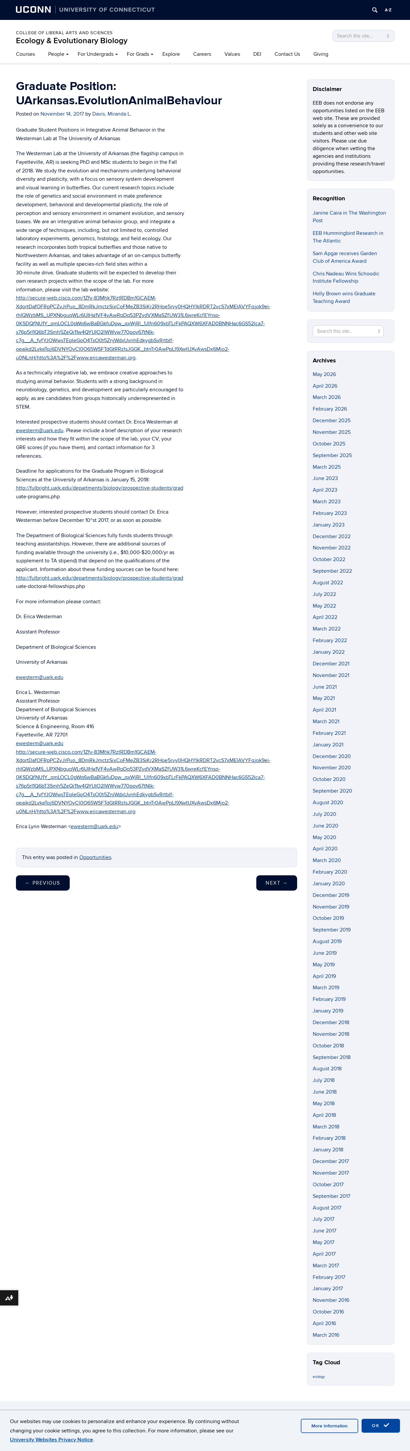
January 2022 (329, 652)
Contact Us (287, 54)
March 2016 (326, 1335)
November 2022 (332, 547)
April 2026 (325, 386)
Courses (25, 54)
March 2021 (326, 721)
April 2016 (324, 1323)
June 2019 (325, 953)
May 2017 (323, 1242)
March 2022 (327, 629)
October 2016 (328, 1311)
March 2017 (326, 1265)
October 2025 (329, 443)
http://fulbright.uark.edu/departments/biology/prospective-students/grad (99, 488)
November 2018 (331, 1034)
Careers (202, 54)
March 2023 (327, 501)
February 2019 (329, 999)
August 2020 (328, 802)
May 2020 (324, 837)
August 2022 (328, 582)
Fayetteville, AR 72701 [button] (41, 734)
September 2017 (331, 1196)
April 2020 (325, 848)
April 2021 (324, 710)
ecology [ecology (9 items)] (319, 1377)
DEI (257, 54)
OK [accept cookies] (381, 1425)
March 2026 (327, 397)
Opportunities (95, 857)
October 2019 (328, 918)
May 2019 (324, 964)
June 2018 (325, 1092)
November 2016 (331, 1300)
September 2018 (332, 1057)
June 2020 (325, 825)
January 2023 (329, 525)
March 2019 (326, 987)
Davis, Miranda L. (111, 114)
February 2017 (329, 1277)
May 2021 (324, 698)
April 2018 (324, 1115)
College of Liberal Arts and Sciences (64, 33)
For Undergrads (96, 54)
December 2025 (332, 420)
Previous (42, 883)
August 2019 (327, 941)
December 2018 (331, 1022)
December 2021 (331, 663)
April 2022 (325, 617)
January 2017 (328, 1288)
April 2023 (325, 490)
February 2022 (330, 640)
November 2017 (331, 1173)
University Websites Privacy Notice (51, 1439)
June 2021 (325, 687)
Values (232, 54)
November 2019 (331, 907)
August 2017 (327, 1208)
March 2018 (326, 1126)
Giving (320, 54)
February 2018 (329, 1138)
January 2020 (329, 883)
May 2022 (324, 606)
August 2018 (327, 1068)
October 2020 (329, 779)
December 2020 (332, 756)
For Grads (138, 54)
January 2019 (328, 1011)
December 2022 (332, 536)
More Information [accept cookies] (329, 1426)
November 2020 (332, 767)
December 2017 (331, 1161)
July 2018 (324, 1080)
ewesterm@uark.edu (39, 430)
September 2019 (332, 929)
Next (277, 883)
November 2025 (332, 432)
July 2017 (323, 1219)
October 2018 (328, 1045)
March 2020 (327, 860)
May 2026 (324, 374)
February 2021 (329, 733)
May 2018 (324, 1103)
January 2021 (328, 744)
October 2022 (329, 559)
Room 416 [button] (82, 726)
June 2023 (325, 478)
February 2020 (330, 872)
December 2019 (331, 895)
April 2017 (324, 1254)
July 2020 (324, 814)
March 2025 (327, 467)
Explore (171, 54)
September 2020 (332, 791)
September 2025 (332, 455)
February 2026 (330, 409)
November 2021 (331, 675)
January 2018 (328, 1149)
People (56, 54)
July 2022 (324, 594)
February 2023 (330, 513)
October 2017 (328, 1184)
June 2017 (324, 1230)
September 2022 (332, 571)
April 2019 (324, 976)
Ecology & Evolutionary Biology (71, 41)
